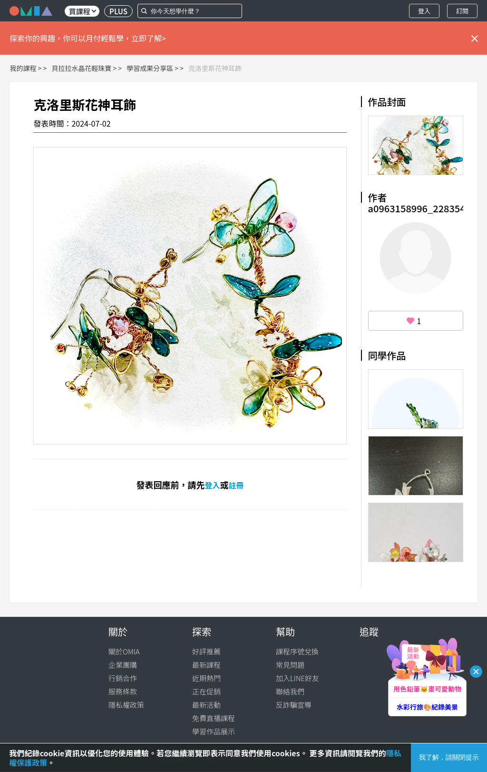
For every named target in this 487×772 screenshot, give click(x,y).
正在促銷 (206, 691)
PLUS (118, 11)
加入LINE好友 (297, 678)
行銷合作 (122, 678)
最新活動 (206, 705)
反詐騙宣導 (294, 705)
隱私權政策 (126, 705)
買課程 (82, 11)
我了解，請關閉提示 (449, 757)
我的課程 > (25, 68)
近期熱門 (206, 678)
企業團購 (122, 665)
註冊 (236, 485)
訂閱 (462, 10)
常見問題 (290, 665)
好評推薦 (206, 651)
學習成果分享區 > (152, 68)
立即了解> (148, 38)
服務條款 (122, 691)
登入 (424, 10)
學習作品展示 (213, 731)
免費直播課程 (213, 718)
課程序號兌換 (297, 651)
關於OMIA (124, 651)
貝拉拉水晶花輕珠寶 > (84, 68)
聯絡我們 (290, 691)
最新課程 (206, 665)
